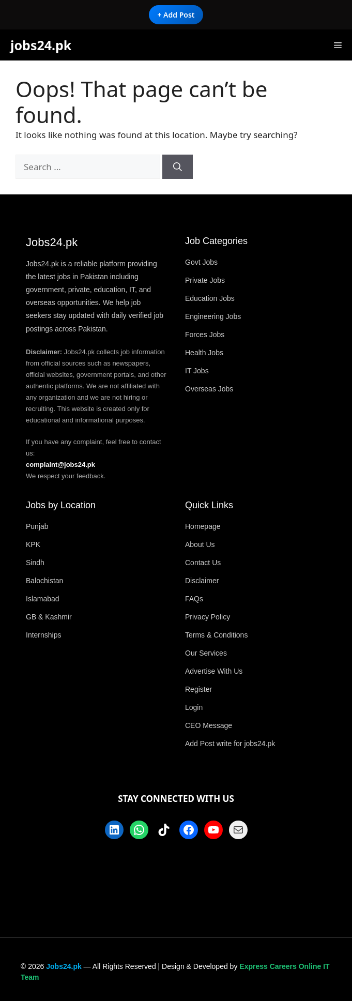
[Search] (177, 167)
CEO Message (208, 725)
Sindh (35, 562)
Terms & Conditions (216, 635)
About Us (200, 544)
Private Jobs (205, 280)
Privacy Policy (207, 617)
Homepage (203, 526)
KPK (33, 544)
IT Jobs (197, 371)
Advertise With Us (213, 671)
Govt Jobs (201, 262)
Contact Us (203, 562)
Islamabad (42, 599)
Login (194, 707)
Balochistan (44, 581)
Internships (43, 635)
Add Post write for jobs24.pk (230, 743)
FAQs (194, 599)
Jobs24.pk (63, 966)
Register (198, 689)
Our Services (206, 653)
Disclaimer (202, 581)
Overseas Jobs (209, 389)
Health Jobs (204, 352)
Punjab (37, 526)
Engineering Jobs (213, 316)
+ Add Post (175, 15)
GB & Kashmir (49, 617)
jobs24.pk (40, 45)
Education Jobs (210, 298)
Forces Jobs (204, 334)
